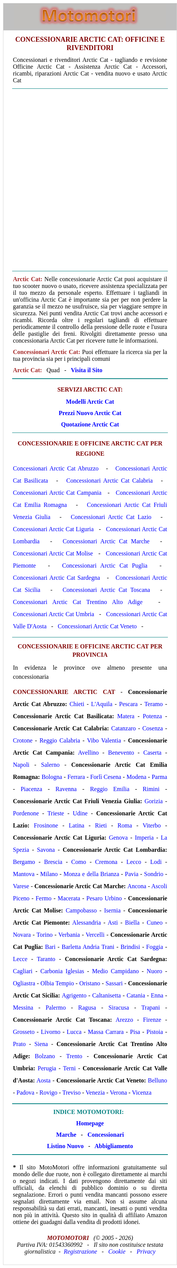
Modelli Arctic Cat (90, 401)
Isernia (112, 910)
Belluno (157, 1080)
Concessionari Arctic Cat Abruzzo (56, 468)
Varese (21, 886)
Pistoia (155, 1032)
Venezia (95, 1092)
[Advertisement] (88, 180)
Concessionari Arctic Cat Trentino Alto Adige (77, 602)
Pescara (128, 704)
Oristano (89, 983)
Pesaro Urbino (104, 898)
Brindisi (130, 947)
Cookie (116, 1251)
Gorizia (153, 801)
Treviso (71, 1092)
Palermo (56, 1007)
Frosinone (46, 825)
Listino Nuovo (65, 1146)
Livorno (50, 1032)
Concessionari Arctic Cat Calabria (109, 480)
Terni (69, 1068)
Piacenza (31, 789)
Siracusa (118, 1007)
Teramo (153, 704)
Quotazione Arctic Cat (90, 424)
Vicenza (141, 1092)
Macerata (69, 898)
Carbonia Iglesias (62, 971)
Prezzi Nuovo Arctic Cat (89, 413)
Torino (44, 934)
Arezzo (124, 1019)
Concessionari (105, 1134)
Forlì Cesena (105, 777)
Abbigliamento (114, 1146)
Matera (125, 716)
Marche (66, 1134)
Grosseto (24, 1032)
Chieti (77, 704)
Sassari (114, 983)
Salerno (50, 764)
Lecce (20, 959)
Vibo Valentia (104, 740)
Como (78, 862)
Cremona (106, 862)
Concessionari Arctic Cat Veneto (97, 626)
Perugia (47, 1068)
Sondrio (153, 874)
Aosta (43, 1080)
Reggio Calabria (60, 740)
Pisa (135, 1032)
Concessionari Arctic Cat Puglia (104, 565)
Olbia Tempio (57, 983)
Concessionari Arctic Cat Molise (53, 553)
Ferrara (76, 777)
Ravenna (66, 789)
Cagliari (23, 971)
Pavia (132, 874)
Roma (124, 825)
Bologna (51, 777)
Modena (136, 777)
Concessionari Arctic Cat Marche (106, 541)
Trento (74, 1056)
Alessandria (86, 922)
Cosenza (152, 728)
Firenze (152, 1019)
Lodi (155, 862)
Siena (41, 1044)
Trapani (150, 1007)
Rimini (151, 789)
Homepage (90, 1123)
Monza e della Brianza (91, 874)
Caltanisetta (106, 995)
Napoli (21, 764)
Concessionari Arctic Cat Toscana (106, 590)
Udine (80, 813)
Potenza (152, 716)
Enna (157, 995)
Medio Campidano (115, 971)
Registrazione (80, 1251)
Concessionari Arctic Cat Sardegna (56, 577)
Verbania (69, 934)
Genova (118, 837)
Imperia (144, 837)
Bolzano (45, 1056)
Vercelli (94, 934)
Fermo (44, 898)
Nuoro (154, 971)
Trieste (55, 813)
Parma (159, 777)
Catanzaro (123, 728)
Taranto (46, 959)
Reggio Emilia (110, 789)
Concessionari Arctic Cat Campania (57, 492)
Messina (23, 1007)
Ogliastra (24, 983)
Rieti (101, 825)
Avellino (88, 752)
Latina (76, 825)
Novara (22, 934)
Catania (135, 995)
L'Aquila (101, 704)
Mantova (24, 874)
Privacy (146, 1251)
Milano (49, 874)
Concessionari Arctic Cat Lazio (111, 517)
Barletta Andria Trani (88, 947)
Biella (132, 922)
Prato (19, 1044)
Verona (118, 1092)
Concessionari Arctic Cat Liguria (53, 529)
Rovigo (48, 1092)
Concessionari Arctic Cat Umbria (53, 614)
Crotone (23, 740)
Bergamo (24, 862)
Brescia (53, 862)
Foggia (154, 947)
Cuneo (155, 922)
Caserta (152, 752)
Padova (25, 1092)
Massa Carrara (105, 1032)
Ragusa (87, 1007)
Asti (113, 922)
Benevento (121, 752)
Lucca (74, 1032)
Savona (46, 849)
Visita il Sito (87, 370)
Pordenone (26, 813)
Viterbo (151, 825)
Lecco (133, 862)
